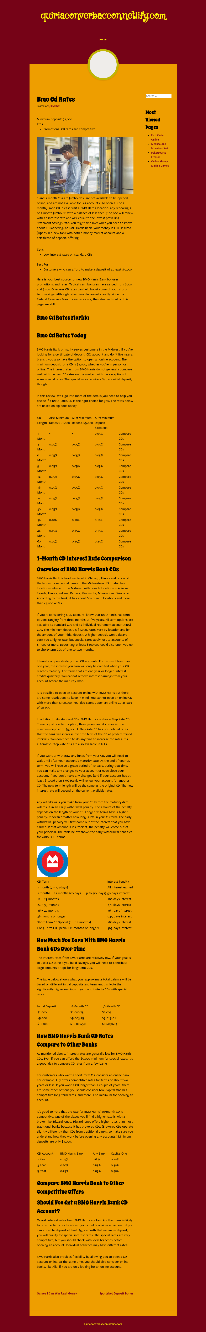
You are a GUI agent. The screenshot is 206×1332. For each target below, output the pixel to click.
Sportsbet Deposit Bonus (116, 1293)
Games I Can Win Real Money (57, 1293)
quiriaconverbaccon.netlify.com (103, 16)
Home (103, 39)
